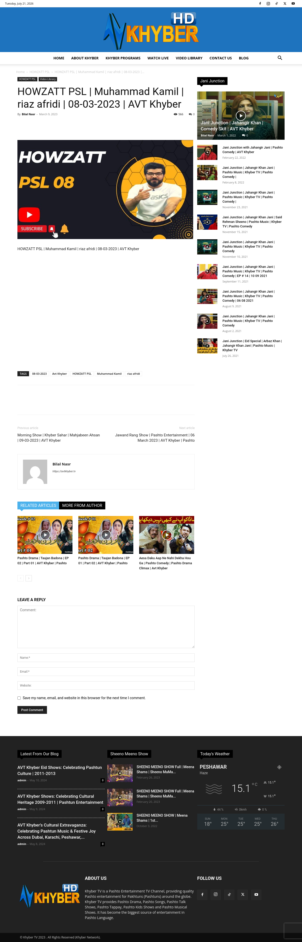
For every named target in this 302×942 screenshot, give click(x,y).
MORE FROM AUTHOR (82, 505)
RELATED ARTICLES (38, 505)
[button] (280, 58)
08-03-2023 (39, 373)
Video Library (189, 58)
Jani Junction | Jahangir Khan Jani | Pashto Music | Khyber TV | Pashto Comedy (248, 246)
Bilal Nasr (28, 114)
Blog (244, 58)
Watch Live (158, 58)
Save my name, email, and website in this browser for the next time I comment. (84, 698)
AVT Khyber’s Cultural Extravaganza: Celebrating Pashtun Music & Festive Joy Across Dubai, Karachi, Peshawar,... (56, 831)
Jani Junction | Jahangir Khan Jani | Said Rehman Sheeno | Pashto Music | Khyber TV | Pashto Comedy (252, 221)
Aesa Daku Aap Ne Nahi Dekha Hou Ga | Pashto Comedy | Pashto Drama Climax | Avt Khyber (165, 563)
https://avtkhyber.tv (64, 471)
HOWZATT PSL (40, 72)
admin (21, 780)
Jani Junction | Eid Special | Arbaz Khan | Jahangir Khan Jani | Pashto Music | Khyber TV (252, 345)
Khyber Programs (123, 58)
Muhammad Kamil (109, 373)
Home (58, 58)
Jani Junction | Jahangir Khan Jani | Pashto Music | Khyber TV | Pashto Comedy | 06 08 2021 (248, 296)
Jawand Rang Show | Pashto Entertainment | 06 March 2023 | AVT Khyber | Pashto (155, 438)
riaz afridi (133, 373)
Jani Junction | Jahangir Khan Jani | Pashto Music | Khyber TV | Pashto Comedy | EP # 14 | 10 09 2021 (248, 271)
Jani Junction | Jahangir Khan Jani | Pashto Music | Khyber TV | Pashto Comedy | (248, 172)
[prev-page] (20, 578)
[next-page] (29, 578)
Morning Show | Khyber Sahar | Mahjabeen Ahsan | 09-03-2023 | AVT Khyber (58, 438)
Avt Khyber (59, 373)
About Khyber (84, 58)
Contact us (221, 58)
